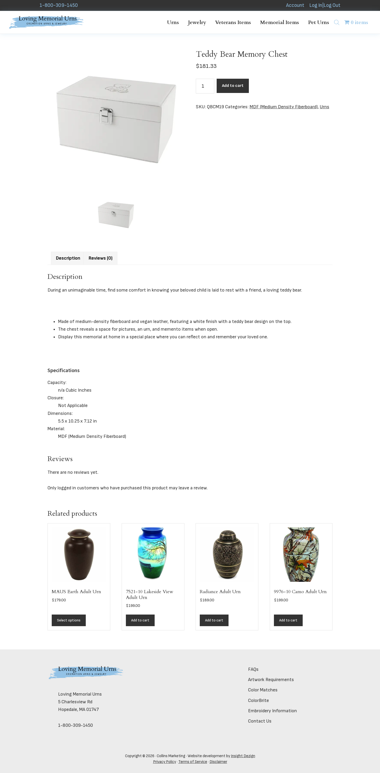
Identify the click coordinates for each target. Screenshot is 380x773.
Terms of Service (192, 761)
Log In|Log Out (324, 5)
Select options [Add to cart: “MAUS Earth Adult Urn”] (68, 620)
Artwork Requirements (271, 679)
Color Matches (263, 690)
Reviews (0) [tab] (100, 258)
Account (295, 5)
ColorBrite (258, 700)
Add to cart (233, 85)
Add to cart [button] (140, 620)
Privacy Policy (164, 761)
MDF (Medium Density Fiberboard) (284, 107)
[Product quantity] (205, 86)
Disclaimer (218, 761)
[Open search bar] (336, 22)
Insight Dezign (243, 755)
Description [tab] (68, 258)
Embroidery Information (272, 711)
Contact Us (260, 721)
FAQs (253, 669)
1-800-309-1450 (59, 5)
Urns (324, 107)
